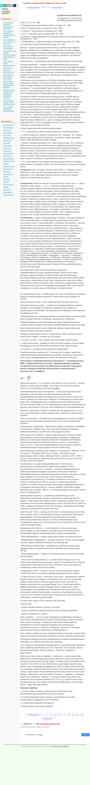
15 (78, 715)
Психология (8, 169)
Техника (6, 179)
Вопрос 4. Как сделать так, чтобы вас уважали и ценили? (8, 94)
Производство (9, 166)
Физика (6, 182)
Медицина (7, 156)
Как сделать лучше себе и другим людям (9, 102)
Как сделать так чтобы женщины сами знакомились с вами (9, 55)
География (7, 133)
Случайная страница (6, 12)
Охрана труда (8, 161)
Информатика (9, 138)
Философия (8, 184)
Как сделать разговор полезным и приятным (8, 25)
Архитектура (8, 125)
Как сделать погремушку (8, 47)
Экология (7, 190)
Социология (8, 174)
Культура (6, 148)
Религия (6, 171)
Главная (5, 9)
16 (82, 715)
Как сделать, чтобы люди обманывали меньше (8, 84)
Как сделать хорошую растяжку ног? (9, 70)
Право (5, 164)
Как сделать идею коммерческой (9, 63)
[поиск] (52, 735)
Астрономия (8, 127)
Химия (5, 187)
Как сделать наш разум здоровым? (8, 77)
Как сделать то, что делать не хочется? (9, 42)
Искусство (7, 140)
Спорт (5, 177)
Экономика (7, 192)
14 (73, 715)
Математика (8, 153)
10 (56, 715)
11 (60, 715)
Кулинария (7, 146)
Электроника (8, 195)
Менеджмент (8, 159)
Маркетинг (7, 151)
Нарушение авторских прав (50, 724)
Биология (7, 130)
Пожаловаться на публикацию (60, 746)
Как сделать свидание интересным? (8, 109)
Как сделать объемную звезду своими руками (9, 34)
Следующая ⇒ (58, 7)
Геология (7, 135)
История (6, 143)
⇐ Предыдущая (32, 7)
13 (68, 715)
